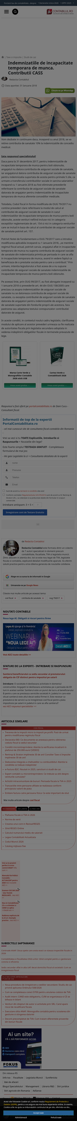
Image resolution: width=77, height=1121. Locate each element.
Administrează (21, 1117)
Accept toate (38, 1113)
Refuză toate (56, 1117)
